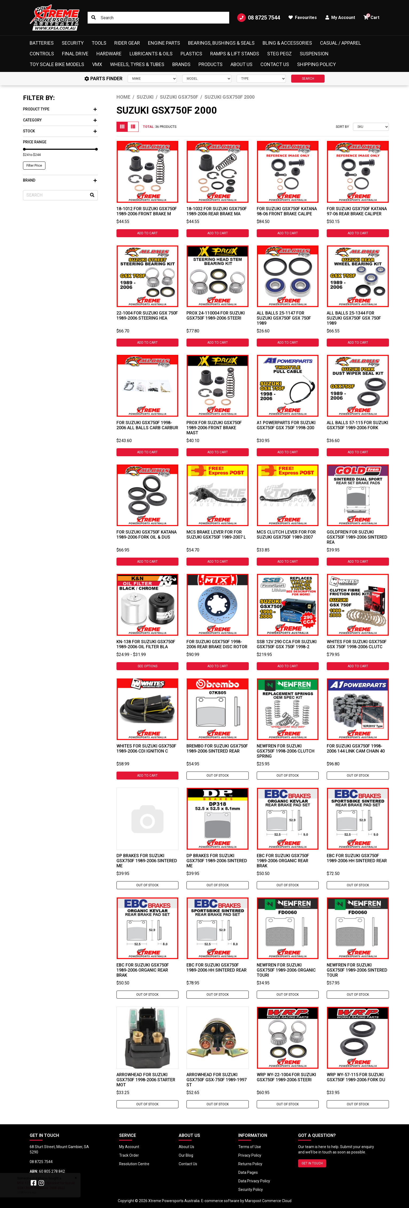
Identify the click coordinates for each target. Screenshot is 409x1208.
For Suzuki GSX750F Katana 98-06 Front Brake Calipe (287, 211)
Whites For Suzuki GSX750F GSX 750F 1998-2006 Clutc (357, 644)
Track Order (129, 1155)
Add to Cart (147, 233)
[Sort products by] (371, 127)
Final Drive (75, 53)
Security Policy (250, 1189)
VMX (97, 64)
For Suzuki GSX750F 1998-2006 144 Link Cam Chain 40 (356, 748)
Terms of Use (249, 1147)
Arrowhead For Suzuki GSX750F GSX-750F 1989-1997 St (216, 1079)
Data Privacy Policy (254, 1181)
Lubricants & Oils (151, 53)
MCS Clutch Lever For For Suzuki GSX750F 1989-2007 (286, 535)
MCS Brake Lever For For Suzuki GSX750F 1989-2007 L (216, 535)
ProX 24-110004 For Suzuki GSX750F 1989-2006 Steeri (215, 315)
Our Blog (186, 1155)
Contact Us (274, 64)
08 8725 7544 (258, 17)
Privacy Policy (249, 1155)
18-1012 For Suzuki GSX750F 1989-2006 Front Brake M (146, 211)
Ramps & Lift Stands (234, 53)
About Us (241, 64)
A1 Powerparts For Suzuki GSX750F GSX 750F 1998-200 (286, 425)
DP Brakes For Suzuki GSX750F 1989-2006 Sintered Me (146, 860)
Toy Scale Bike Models (57, 64)
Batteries (42, 43)
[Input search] (158, 18)
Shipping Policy (316, 64)
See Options (147, 666)
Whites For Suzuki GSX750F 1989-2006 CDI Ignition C (146, 748)
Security (73, 43)
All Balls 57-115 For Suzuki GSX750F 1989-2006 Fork (357, 425)
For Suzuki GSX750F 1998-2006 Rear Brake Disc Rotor (216, 644)
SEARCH (308, 78)
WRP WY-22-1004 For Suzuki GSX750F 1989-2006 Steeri (286, 1077)
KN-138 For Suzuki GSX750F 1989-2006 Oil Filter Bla (145, 644)
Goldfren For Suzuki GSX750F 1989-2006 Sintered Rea (357, 537)
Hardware (109, 53)
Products (210, 64)
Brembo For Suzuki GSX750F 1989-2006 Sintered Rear (217, 748)
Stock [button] (60, 131)
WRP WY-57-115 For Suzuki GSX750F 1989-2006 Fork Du (356, 1077)
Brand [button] (60, 180)
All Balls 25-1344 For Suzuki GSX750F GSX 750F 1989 (354, 318)
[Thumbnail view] (122, 127)
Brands (181, 64)
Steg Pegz (279, 53)
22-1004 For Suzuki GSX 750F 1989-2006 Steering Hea (147, 315)
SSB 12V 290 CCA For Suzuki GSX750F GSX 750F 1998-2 (287, 644)
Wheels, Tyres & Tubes (137, 64)
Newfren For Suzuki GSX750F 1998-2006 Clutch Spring (285, 751)
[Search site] (93, 18)
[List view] (133, 127)
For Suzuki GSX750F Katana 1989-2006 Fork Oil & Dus (146, 535)
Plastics (191, 53)
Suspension (314, 53)
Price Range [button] (34, 142)
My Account (129, 1147)
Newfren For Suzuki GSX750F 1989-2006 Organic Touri (286, 970)
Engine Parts (164, 43)
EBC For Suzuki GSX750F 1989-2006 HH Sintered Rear (357, 858)
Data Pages (248, 1172)
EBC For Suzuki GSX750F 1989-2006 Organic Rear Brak (283, 860)
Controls (42, 53)
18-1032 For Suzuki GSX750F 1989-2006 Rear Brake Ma (216, 211)
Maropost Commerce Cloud (268, 1201)
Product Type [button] (60, 109)
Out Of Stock (218, 775)
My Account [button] (340, 17)
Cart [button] (371, 16)
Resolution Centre (134, 1164)
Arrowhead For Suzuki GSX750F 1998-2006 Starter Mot (145, 1079)
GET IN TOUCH (312, 1163)
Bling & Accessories (287, 43)
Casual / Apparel (340, 43)
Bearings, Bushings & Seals (221, 43)
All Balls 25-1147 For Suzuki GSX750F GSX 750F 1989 (284, 318)
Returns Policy (250, 1164)
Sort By (342, 127)
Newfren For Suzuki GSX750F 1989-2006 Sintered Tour (357, 970)
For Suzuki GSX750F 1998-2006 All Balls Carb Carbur (147, 425)
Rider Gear (127, 43)
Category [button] (60, 120)
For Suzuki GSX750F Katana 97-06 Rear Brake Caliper (357, 211)
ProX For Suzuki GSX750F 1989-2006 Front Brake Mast (214, 427)
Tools (99, 43)
